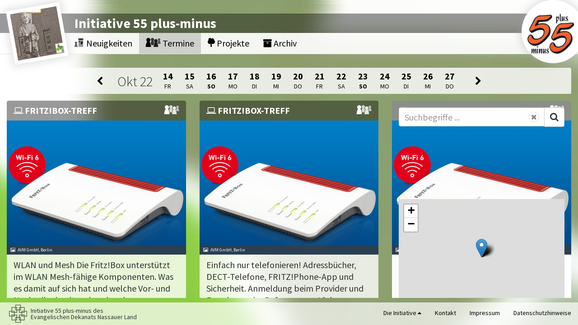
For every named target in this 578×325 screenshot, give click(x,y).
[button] (481, 248)
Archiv (280, 43)
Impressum (485, 313)
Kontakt (445, 313)
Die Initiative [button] (402, 313)
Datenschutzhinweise (542, 313)
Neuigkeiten (103, 43)
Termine (170, 43)
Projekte (228, 43)
